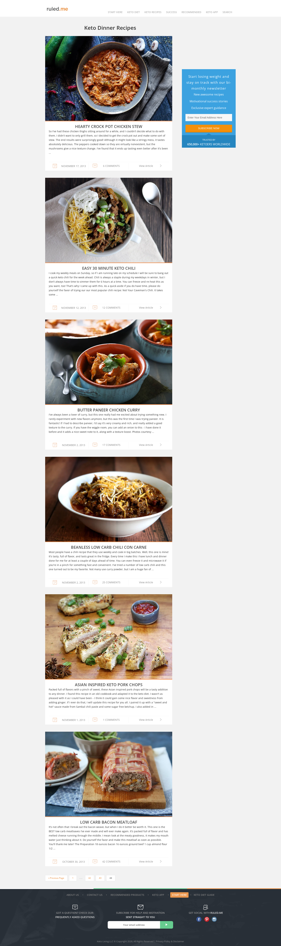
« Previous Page (56, 878)
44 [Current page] (110, 878)
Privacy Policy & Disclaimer (170, 941)
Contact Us (95, 895)
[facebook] (198, 919)
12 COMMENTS (111, 307)
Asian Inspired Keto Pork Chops (108, 684)
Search (227, 8)
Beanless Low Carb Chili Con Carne (109, 547)
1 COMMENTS (111, 719)
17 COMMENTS (111, 445)
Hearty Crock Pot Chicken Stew (108, 126)
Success (171, 8)
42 (89, 878)
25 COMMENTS (111, 582)
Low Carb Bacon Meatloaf (108, 822)
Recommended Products (128, 895)
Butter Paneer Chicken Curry (108, 410)
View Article (146, 166)
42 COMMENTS (111, 861)
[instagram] (213, 919)
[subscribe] (166, 925)
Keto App (158, 895)
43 (100, 878)
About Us (73, 895)
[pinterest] (206, 919)
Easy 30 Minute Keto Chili (108, 268)
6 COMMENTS (111, 166)
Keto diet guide (204, 895)
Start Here (115, 8)
